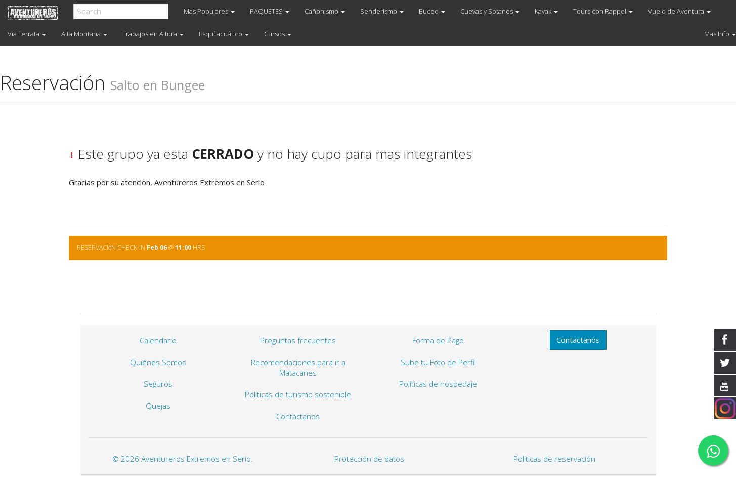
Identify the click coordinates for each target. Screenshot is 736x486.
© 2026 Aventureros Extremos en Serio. (182, 459)
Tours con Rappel (603, 11)
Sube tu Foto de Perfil (438, 362)
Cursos (277, 33)
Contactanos (578, 340)
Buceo (432, 11)
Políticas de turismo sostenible (298, 394)
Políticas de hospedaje (438, 384)
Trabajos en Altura (153, 33)
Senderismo (382, 11)
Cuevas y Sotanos (489, 11)
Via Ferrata (27, 33)
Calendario (158, 340)
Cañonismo (325, 11)
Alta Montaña (84, 33)
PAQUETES (269, 11)
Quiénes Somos (158, 362)
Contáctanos (298, 416)
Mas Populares (209, 11)
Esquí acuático (224, 33)
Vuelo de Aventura (679, 11)
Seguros (158, 384)
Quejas (158, 406)
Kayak (546, 11)
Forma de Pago (438, 340)
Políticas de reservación (554, 459)
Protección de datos (369, 459)
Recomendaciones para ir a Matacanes (298, 367)
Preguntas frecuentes (298, 340)
